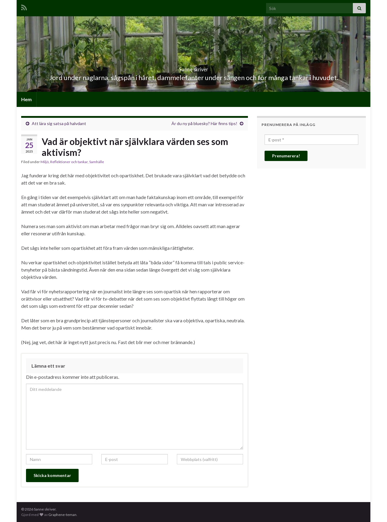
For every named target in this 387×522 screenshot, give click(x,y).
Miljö (45, 162)
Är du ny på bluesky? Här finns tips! (204, 123)
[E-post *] (311, 139)
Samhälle (96, 162)
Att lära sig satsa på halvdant (59, 123)
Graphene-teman (62, 514)
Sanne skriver (193, 67)
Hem (26, 99)
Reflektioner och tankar (69, 162)
